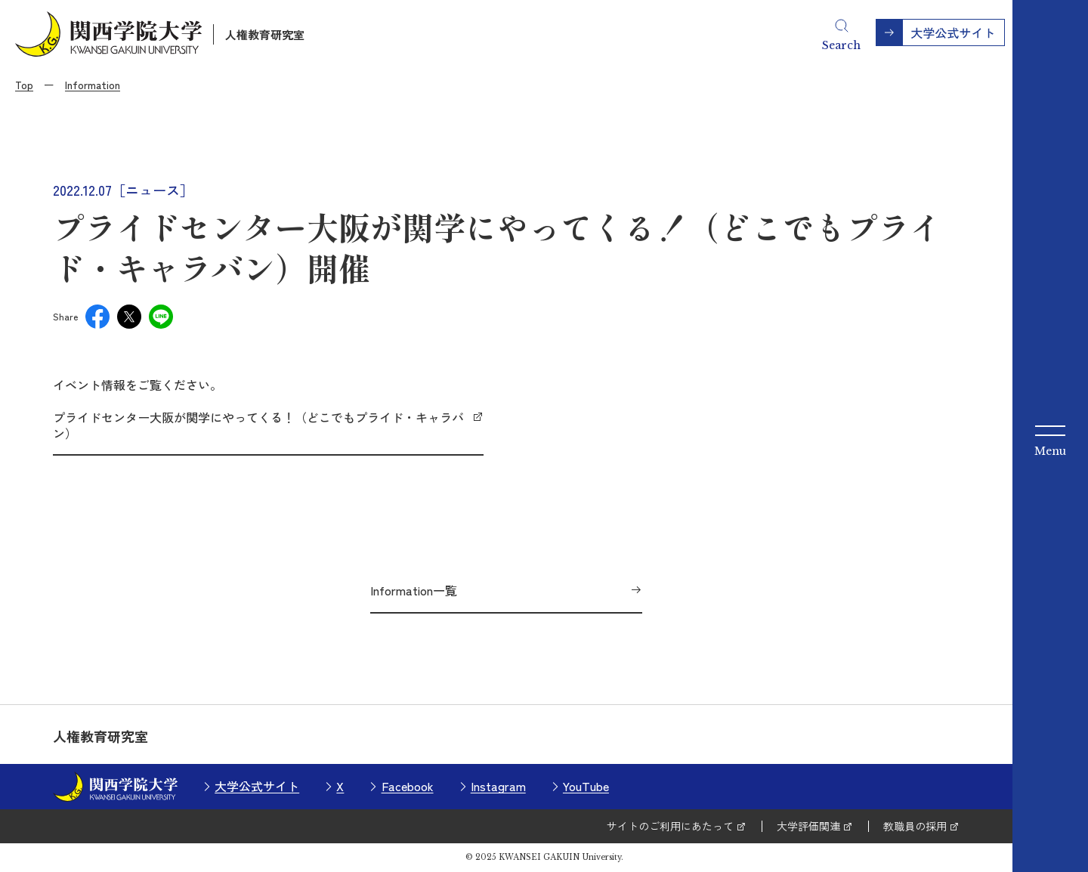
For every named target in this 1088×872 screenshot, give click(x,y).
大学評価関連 (808, 825)
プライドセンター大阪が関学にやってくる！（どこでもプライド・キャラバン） (258, 425)
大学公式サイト (257, 786)
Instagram (498, 786)
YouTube (586, 786)
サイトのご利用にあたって (670, 825)
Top (24, 84)
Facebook (408, 786)
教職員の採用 (915, 825)
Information (92, 84)
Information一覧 (413, 590)
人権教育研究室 (264, 34)
